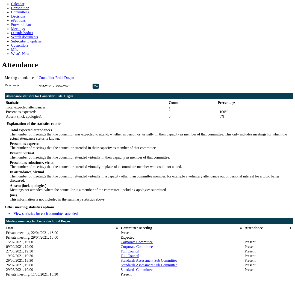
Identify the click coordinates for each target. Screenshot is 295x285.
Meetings (18, 29)
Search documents (24, 37)
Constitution (20, 8)
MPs (14, 49)
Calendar (17, 4)
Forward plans (21, 25)
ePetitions (18, 20)
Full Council (130, 251)
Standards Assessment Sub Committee (149, 260)
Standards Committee (137, 270)
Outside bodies (22, 33)
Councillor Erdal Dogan (56, 78)
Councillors (19, 45)
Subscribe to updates (26, 41)
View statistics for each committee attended (46, 214)
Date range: (12, 85)
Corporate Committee (137, 242)
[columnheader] (62, 228)
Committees (20, 12)
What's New (20, 54)
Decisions (18, 16)
